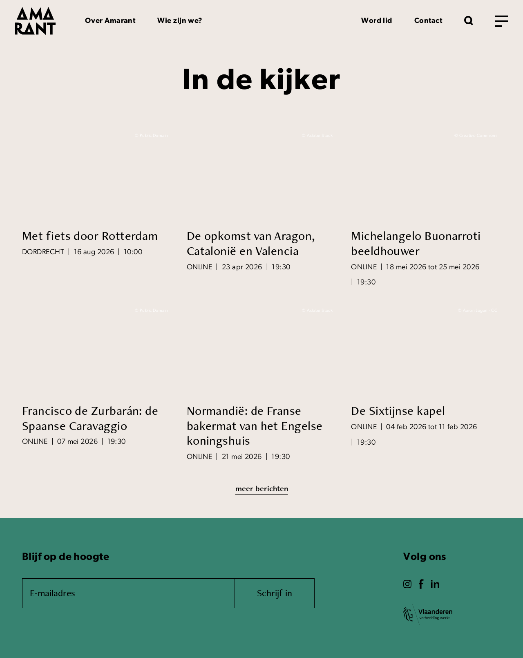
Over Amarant (110, 21)
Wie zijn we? (179, 21)
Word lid (376, 21)
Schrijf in (274, 592)
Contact (428, 21)
